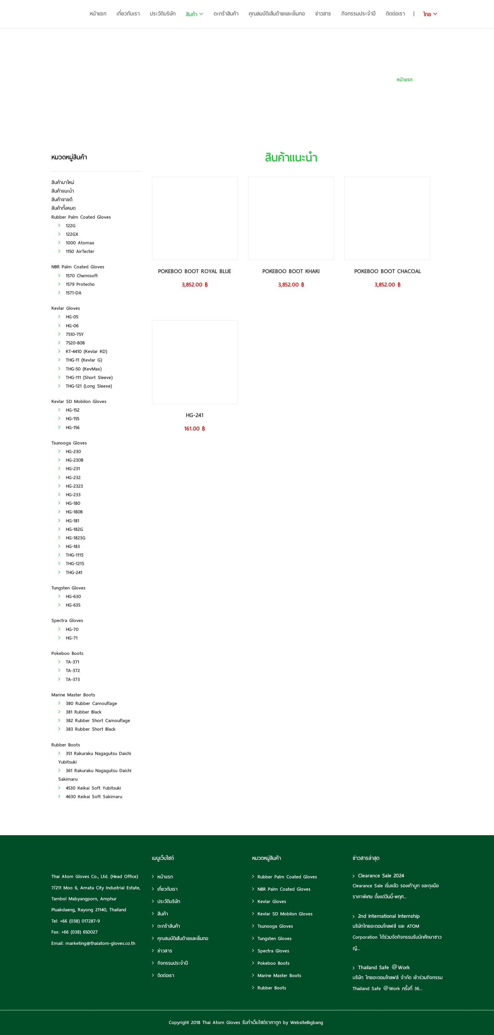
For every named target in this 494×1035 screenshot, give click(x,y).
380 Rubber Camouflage (87, 703)
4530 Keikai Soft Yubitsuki (89, 788)
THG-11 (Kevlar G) (80, 360)
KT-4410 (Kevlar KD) (82, 351)
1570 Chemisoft (78, 276)
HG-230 (69, 451)
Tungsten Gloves (68, 588)
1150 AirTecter (76, 251)
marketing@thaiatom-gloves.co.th (100, 943)
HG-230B (70, 460)
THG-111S (71, 555)
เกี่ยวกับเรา (128, 13)
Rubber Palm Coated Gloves (81, 217)
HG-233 (69, 495)
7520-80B (71, 343)
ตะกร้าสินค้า (226, 13)
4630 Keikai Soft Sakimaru (90, 797)
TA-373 (69, 679)
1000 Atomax (76, 243)
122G (66, 226)
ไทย (427, 14)
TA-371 (68, 662)
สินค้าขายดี (61, 200)
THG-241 (70, 572)
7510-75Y (71, 334)
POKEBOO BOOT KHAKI (291, 271)
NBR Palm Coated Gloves (77, 267)
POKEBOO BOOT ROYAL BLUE (194, 271)
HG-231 (69, 469)
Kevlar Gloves (65, 308)
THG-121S (71, 564)
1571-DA (70, 293)
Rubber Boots (65, 745)
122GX (68, 234)
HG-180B (70, 512)
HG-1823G (71, 538)
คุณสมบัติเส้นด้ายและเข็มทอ (277, 13)
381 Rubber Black (80, 712)
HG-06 (68, 326)
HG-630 (69, 596)
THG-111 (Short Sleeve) (85, 377)
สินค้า (191, 14)
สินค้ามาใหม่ (62, 182)
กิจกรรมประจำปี (358, 13)
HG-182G (70, 529)
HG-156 (69, 427)
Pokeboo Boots (67, 653)
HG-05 (68, 317)
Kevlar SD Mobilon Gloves (78, 401)
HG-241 (194, 415)
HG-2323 (70, 486)
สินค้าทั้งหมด (63, 208)
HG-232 (69, 478)
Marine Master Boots (73, 695)
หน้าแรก (98, 13)
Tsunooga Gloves (69, 443)
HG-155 (68, 419)
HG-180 (69, 503)
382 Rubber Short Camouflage (94, 720)
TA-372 (69, 670)
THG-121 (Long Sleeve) (85, 386)
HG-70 (68, 629)
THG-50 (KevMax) (80, 369)
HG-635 (69, 605)
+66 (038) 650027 (79, 932)
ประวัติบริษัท (163, 13)
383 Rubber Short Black (87, 729)
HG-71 (68, 638)
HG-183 (69, 546)
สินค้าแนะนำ (431, 80)
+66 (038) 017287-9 (80, 921)
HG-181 (68, 521)
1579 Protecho (76, 284)
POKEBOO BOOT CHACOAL (387, 271)
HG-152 (69, 410)
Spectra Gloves (67, 620)
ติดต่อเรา (395, 13)
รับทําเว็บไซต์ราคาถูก (261, 1022)
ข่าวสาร (323, 13)
